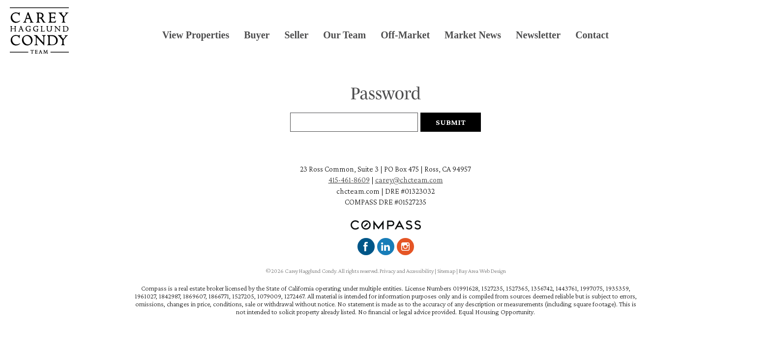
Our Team (344, 35)
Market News (473, 35)
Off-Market (405, 35)
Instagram (405, 246)
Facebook (366, 246)
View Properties (195, 35)
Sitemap (446, 270)
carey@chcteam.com (409, 180)
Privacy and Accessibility (407, 270)
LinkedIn (385, 246)
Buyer (256, 35)
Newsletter (538, 35)
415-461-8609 (349, 180)
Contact (592, 35)
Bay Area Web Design (482, 270)
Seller (296, 35)
